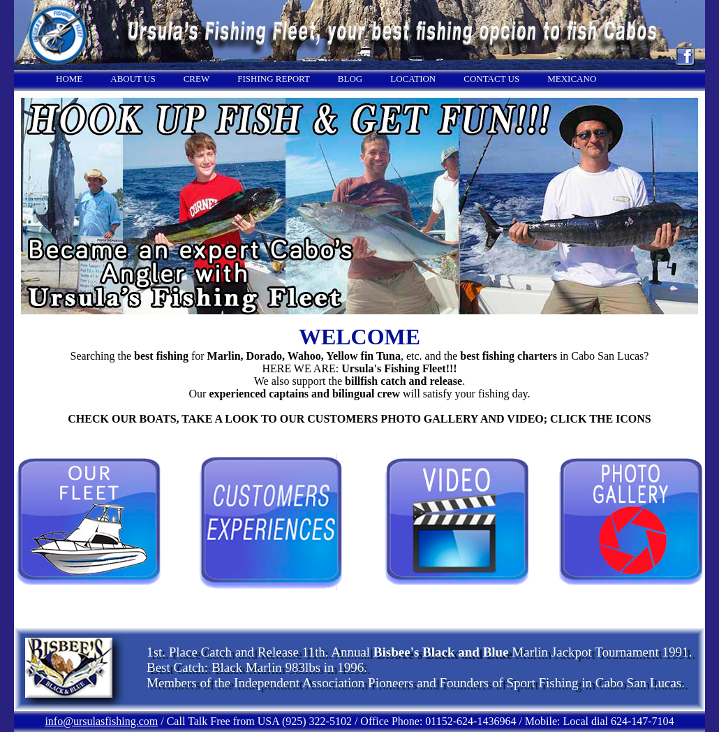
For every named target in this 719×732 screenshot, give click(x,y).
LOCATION (413, 78)
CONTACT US (491, 78)
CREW (197, 78)
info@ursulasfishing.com (101, 721)
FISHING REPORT (273, 78)
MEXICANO (571, 78)
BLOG (350, 78)
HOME (69, 78)
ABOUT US (132, 78)
